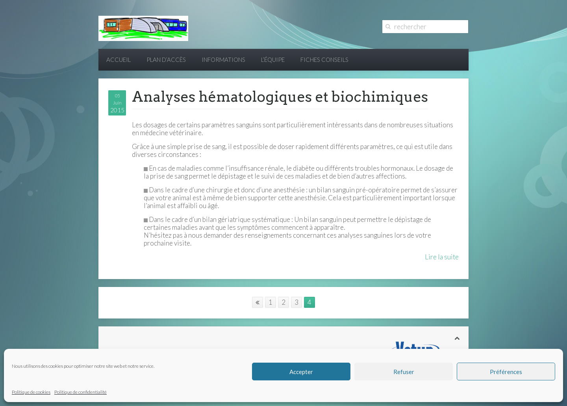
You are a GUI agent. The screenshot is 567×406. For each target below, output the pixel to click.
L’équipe (273, 59)
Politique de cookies (31, 392)
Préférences (506, 371)
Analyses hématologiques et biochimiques (280, 96)
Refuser (403, 371)
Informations (223, 59)
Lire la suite (442, 257)
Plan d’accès (166, 59)
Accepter (301, 371)
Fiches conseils (324, 59)
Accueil (118, 59)
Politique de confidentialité (80, 392)
